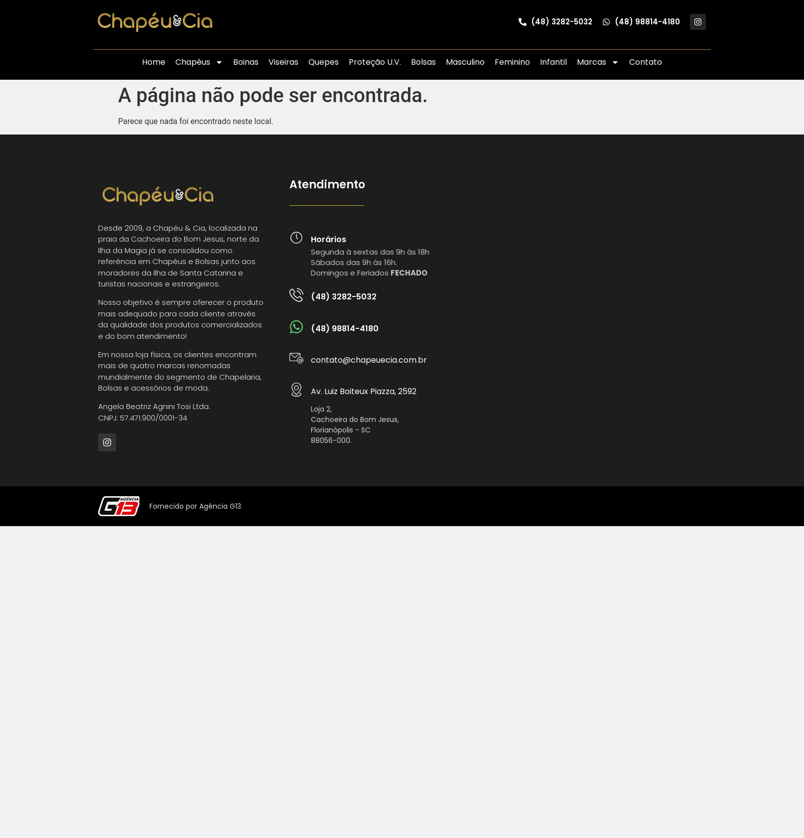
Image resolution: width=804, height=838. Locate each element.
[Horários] (296, 238)
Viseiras (283, 62)
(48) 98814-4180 (345, 328)
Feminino (512, 62)
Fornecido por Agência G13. (196, 506)
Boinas (246, 62)
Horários (328, 239)
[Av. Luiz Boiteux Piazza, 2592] (296, 390)
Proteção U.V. (375, 62)
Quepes (323, 62)
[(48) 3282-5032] (296, 295)
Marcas (598, 62)
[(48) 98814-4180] (296, 327)
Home (153, 62)
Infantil (553, 62)
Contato (645, 62)
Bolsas (423, 62)
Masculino (465, 62)
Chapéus (199, 62)
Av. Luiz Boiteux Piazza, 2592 (363, 391)
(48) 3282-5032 (344, 296)
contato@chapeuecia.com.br (369, 360)
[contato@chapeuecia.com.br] (296, 358)
